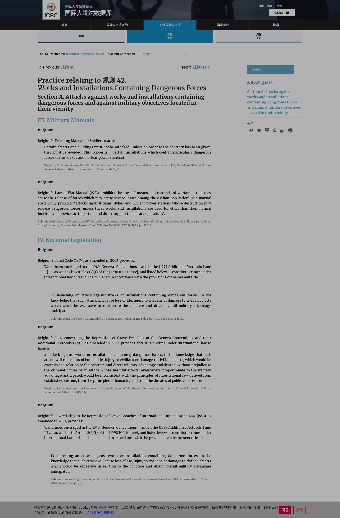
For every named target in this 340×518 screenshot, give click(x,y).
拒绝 (299, 510)
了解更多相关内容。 (101, 512)
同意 (285, 510)
